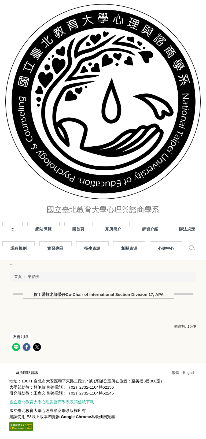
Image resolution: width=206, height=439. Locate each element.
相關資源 (129, 248)
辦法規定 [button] (187, 229)
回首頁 (78, 229)
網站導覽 (43, 229)
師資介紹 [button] (150, 229)
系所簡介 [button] (113, 229)
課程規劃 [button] (18, 248)
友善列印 (20, 336)
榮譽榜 (33, 276)
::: (12, 229)
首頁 (18, 276)
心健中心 (166, 248)
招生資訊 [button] (92, 248)
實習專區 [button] (55, 248)
